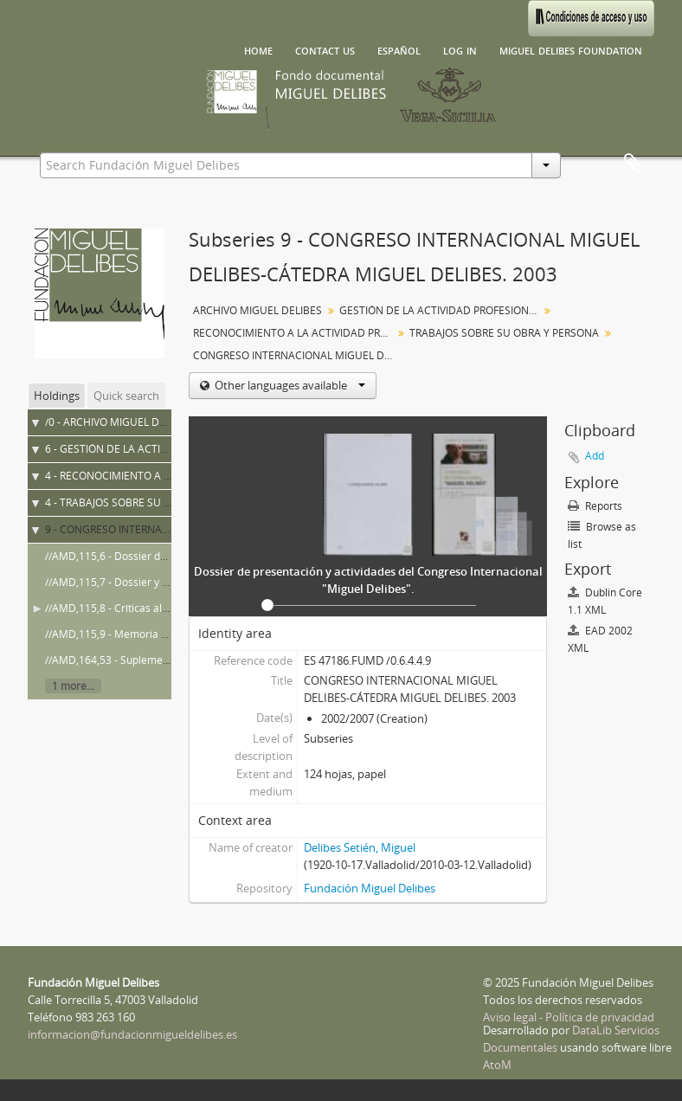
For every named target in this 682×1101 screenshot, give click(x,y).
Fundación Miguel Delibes (369, 888)
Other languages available (288, 385)
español (399, 49)
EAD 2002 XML (600, 639)
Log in (460, 49)
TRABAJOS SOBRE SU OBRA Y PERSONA (504, 332)
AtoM (497, 1064)
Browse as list (602, 535)
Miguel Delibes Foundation (570, 49)
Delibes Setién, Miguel (359, 847)
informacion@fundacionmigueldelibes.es (132, 1034)
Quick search (126, 395)
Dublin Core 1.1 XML (605, 601)
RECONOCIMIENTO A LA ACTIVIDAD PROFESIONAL (294, 332)
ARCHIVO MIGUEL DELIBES (257, 310)
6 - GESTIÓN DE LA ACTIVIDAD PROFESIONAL (153, 448)
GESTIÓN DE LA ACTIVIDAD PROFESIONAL (440, 310)
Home (258, 49)
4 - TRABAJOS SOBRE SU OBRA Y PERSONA (147, 502)
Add (594, 455)
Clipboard (632, 163)
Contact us (325, 49)
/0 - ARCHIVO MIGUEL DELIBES (118, 422)
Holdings (57, 395)
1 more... (73, 686)
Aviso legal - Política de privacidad (568, 1017)
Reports (595, 506)
